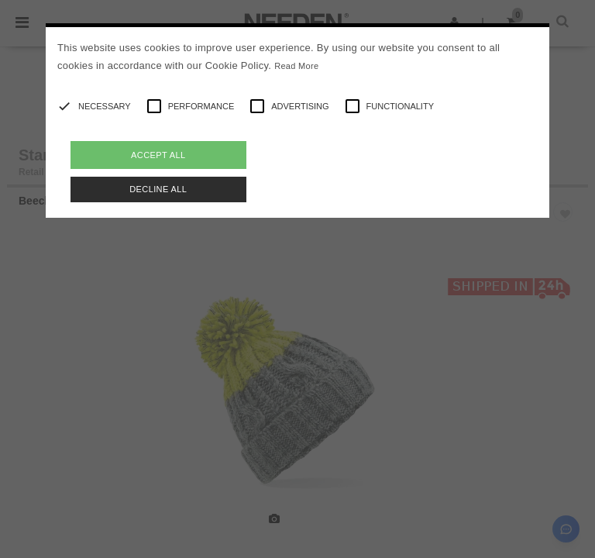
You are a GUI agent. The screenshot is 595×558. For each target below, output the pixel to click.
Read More (296, 66)
